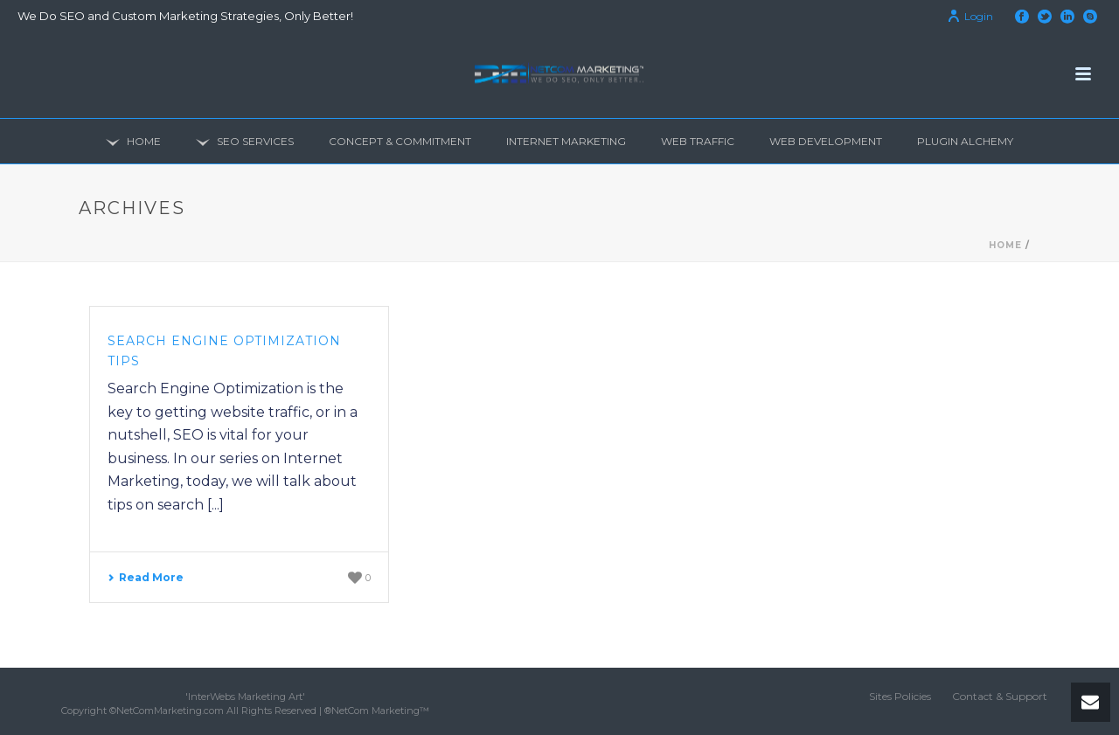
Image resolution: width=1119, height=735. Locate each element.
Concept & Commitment (400, 141)
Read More (146, 577)
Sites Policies (900, 696)
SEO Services (245, 142)
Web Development (825, 141)
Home (133, 142)
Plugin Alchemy (965, 141)
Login (970, 16)
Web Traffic (697, 141)
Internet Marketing (566, 141)
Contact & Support (999, 696)
